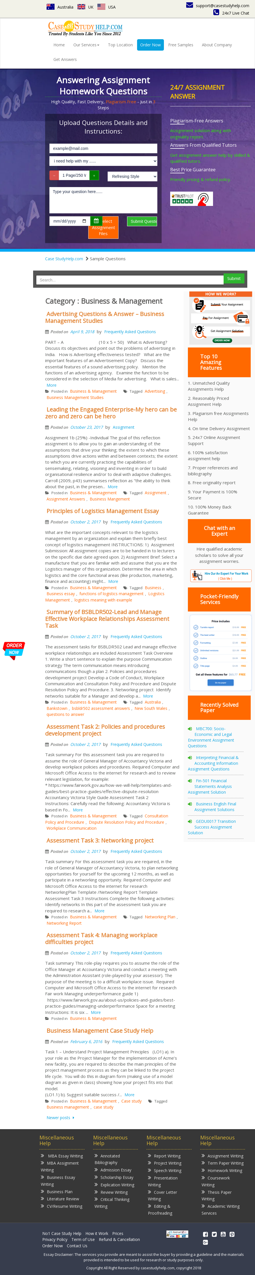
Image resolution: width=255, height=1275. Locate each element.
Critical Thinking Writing (112, 1202)
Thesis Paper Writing (217, 1195)
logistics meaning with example (103, 600)
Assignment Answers (66, 499)
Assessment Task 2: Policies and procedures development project (105, 730)
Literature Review (60, 1198)
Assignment (123, 427)
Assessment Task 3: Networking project (100, 840)
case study (103, 1107)
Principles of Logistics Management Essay (103, 511)
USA (107, 7)
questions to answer (65, 714)
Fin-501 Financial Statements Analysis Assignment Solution (210, 786)
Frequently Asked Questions (130, 331)
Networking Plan (160, 916)
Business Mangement (110, 499)
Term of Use (83, 1239)
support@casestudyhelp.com (217, 5)
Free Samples (180, 44)
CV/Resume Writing (61, 1206)
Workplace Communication (72, 828)
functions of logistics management (111, 593)
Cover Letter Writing (162, 1195)
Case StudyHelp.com (64, 258)
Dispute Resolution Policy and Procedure (126, 822)
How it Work (96, 1233)
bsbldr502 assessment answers (101, 708)
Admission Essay (113, 1170)
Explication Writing (114, 1184)
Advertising (155, 391)
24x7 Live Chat (231, 13)
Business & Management (93, 391)
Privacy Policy (54, 1239)
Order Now (150, 44)
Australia (60, 7)
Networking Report (64, 923)
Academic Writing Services (221, 1209)
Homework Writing (222, 1170)
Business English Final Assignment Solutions (215, 806)
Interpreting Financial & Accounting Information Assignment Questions (213, 763)
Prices (117, 1233)
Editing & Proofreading (160, 1209)
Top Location (120, 44)
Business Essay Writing (58, 1180)
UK (85, 7)
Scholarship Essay (114, 1177)
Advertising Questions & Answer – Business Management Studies (104, 317)
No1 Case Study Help (61, 1233)
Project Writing (164, 1163)
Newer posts (59, 1117)
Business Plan (57, 1191)
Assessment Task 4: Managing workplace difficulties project (101, 938)
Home (59, 44)
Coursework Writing (216, 1181)
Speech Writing (164, 1170)
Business (153, 587)
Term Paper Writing (223, 1163)
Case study (131, 1101)
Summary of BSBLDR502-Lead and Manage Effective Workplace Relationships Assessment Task (107, 618)
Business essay (61, 593)
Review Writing (111, 1192)
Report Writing (164, 1156)
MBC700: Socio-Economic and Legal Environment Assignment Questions (211, 737)
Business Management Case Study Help (100, 1030)
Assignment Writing (222, 1156)
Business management (68, 1107)
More (52, 385)
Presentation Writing (163, 1181)
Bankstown (57, 708)
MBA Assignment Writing (60, 1166)
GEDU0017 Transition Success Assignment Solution (212, 827)
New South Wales (150, 708)
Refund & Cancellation (119, 1239)
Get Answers (65, 59)
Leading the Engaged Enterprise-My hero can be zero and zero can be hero (111, 413)
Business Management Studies (75, 397)
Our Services (86, 44)
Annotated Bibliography (107, 1159)
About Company (217, 44)
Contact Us (77, 1245)
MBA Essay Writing (62, 1156)
